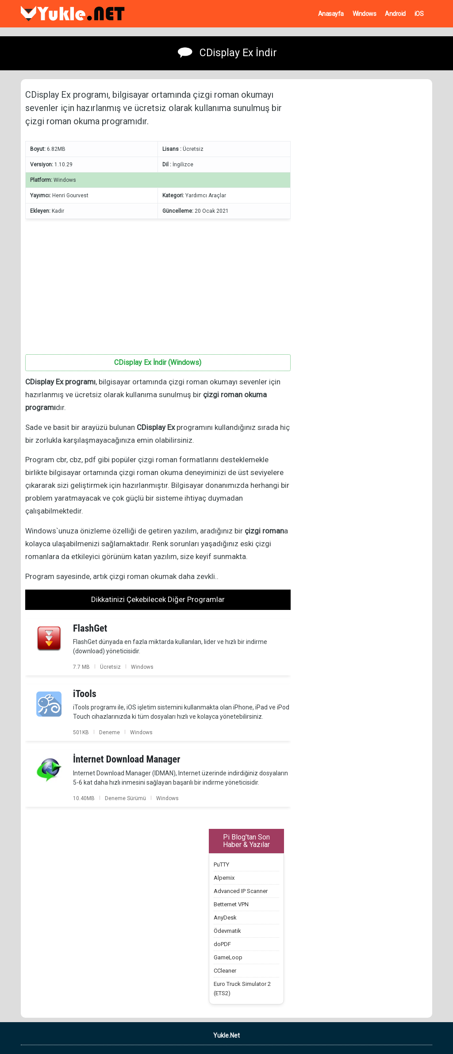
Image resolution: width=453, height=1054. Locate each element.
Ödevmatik (227, 931)
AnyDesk (225, 917)
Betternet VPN (231, 904)
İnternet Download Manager (126, 759)
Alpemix (224, 877)
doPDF (222, 944)
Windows (364, 13)
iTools (84, 693)
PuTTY (221, 864)
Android (395, 13)
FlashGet (90, 628)
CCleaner (225, 970)
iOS (419, 13)
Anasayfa (331, 13)
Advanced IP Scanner (241, 891)
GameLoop (228, 957)
